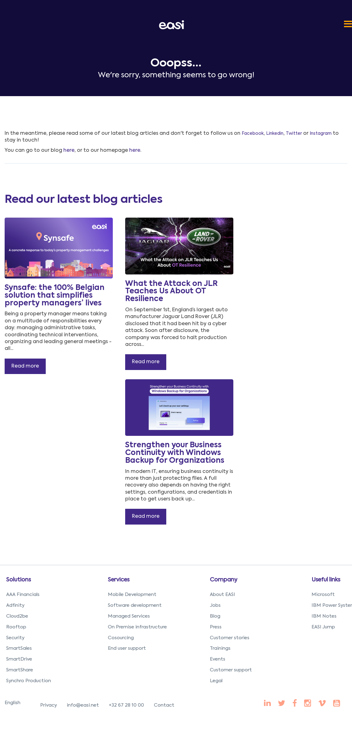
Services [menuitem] (118, 580)
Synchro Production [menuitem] (28, 680)
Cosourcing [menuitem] (121, 638)
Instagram (321, 133)
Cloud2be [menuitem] (17, 616)
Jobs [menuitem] (215, 605)
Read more (25, 366)
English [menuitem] (12, 702)
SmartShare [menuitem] (19, 670)
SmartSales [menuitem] (19, 648)
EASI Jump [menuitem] (323, 627)
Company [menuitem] (223, 580)
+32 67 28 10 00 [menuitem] (126, 705)
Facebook (253, 133)
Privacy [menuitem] (48, 705)
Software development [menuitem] (135, 605)
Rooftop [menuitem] (16, 627)
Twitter (294, 133)
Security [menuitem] (15, 638)
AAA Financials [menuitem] (23, 594)
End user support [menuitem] (127, 648)
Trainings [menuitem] (220, 648)
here (68, 150)
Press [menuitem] (216, 627)
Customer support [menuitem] (231, 670)
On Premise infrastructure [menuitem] (137, 627)
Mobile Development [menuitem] (132, 594)
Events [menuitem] (217, 659)
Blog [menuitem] (215, 616)
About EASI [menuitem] (222, 594)
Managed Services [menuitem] (129, 616)
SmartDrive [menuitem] (19, 659)
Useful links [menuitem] (326, 580)
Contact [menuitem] (164, 705)
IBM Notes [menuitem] (324, 616)
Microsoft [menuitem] (323, 594)
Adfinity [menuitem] (15, 605)
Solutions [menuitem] (18, 580)
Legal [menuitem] (216, 680)
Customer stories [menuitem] (229, 638)
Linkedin (274, 133)
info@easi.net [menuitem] (83, 705)
